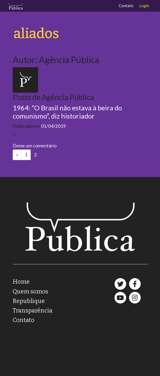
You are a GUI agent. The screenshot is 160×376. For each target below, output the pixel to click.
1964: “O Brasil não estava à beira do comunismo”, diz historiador (67, 111)
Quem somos (30, 291)
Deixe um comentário (35, 145)
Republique (29, 301)
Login (144, 5)
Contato (126, 5)
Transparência (32, 310)
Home (21, 281)
